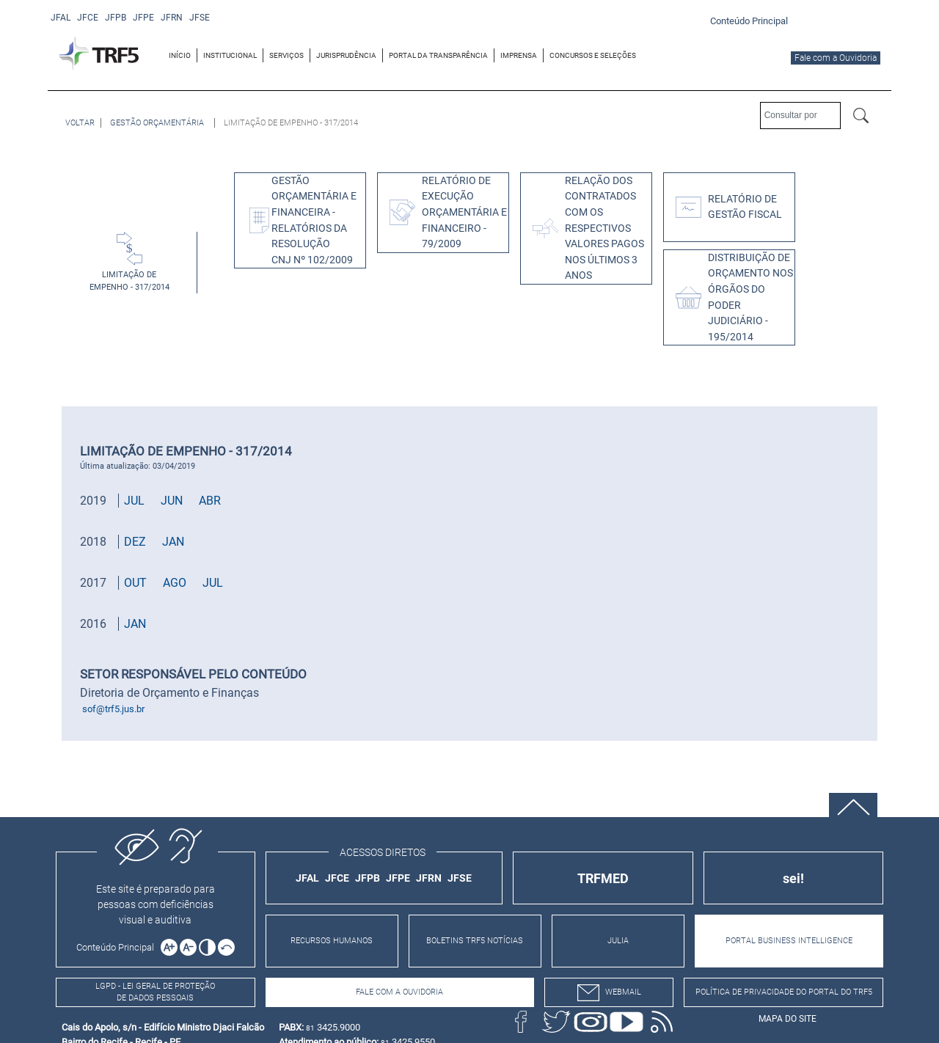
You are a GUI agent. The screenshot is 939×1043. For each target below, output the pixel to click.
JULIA (618, 940)
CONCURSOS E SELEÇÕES (592, 55)
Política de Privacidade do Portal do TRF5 (783, 992)
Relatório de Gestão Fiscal (745, 207)
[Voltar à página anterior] (80, 123)
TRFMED (603, 878)
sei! (793, 878)
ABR (210, 501)
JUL (134, 501)
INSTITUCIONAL (230, 55)
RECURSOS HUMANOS (332, 940)
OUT (135, 583)
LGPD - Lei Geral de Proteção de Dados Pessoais (155, 992)
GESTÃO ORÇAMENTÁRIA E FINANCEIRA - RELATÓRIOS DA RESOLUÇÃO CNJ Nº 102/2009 (314, 220)
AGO (174, 583)
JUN (172, 501)
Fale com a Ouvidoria (835, 58)
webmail (609, 992)
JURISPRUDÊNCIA (346, 55)
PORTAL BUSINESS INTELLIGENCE (789, 940)
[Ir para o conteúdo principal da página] (751, 20)
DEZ (135, 542)
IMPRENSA (518, 55)
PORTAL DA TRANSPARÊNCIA (438, 55)
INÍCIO (180, 55)
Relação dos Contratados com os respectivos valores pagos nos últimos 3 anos (604, 228)
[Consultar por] (800, 115)
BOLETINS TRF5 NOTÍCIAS (474, 940)
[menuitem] (180, 55)
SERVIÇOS (286, 55)
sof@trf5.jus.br (113, 708)
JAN (173, 542)
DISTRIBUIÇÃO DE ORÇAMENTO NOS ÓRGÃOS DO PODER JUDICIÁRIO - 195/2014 (750, 297)
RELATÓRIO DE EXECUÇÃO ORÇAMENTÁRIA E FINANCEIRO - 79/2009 (464, 212)
